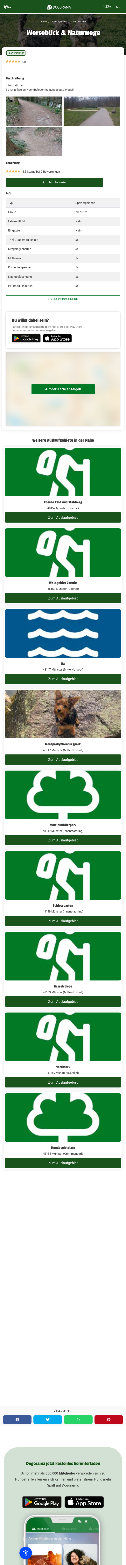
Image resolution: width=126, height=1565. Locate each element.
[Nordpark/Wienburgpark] (63, 727)
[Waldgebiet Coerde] (63, 565)
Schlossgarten (63, 905)
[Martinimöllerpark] (63, 808)
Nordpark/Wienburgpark (63, 744)
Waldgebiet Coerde (63, 583)
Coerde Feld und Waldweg (63, 502)
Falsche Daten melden (63, 298)
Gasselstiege (63, 986)
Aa (63, 663)
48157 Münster (78, 21)
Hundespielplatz (63, 1148)
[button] (25, 1553)
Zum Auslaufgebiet (63, 517)
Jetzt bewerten (54, 182)
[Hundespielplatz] (63, 1130)
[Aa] (63, 646)
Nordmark (63, 1067)
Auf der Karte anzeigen (63, 389)
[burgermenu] (7, 7)
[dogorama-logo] (59, 6)
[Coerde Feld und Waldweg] (63, 485)
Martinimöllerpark (63, 825)
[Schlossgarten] (63, 888)
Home (44, 21)
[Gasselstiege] (63, 969)
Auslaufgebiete (58, 21)
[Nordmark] (63, 1050)
